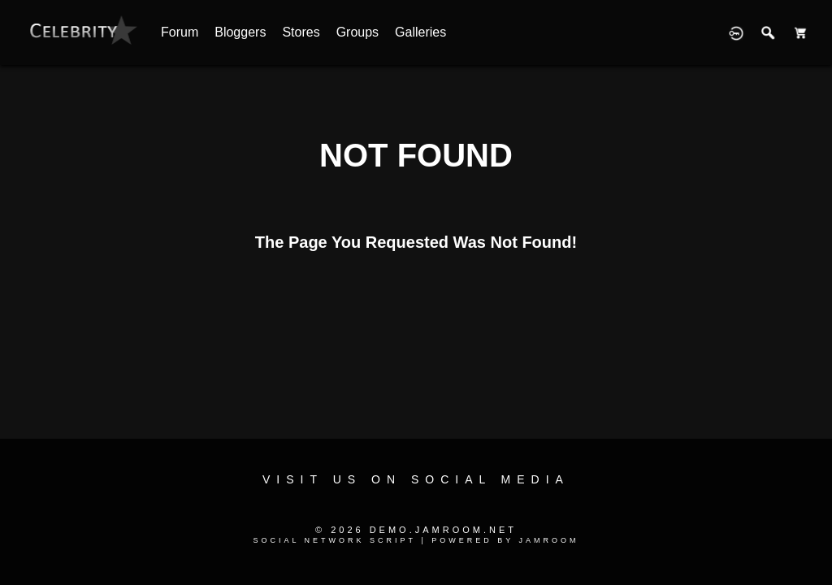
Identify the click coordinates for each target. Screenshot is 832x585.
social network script (334, 540)
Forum (179, 32)
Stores (300, 32)
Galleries (420, 32)
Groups (357, 32)
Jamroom (549, 540)
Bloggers (240, 32)
